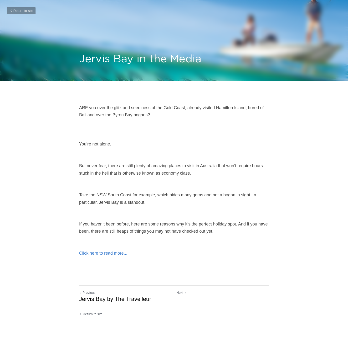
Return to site (21, 11)
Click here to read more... (103, 253)
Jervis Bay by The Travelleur (115, 299)
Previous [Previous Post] (87, 293)
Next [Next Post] (181, 293)
